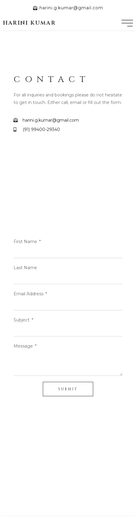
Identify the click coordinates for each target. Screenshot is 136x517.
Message (24, 346)
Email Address (29, 294)
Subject (22, 320)
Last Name (25, 267)
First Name (26, 241)
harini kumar (29, 23)
